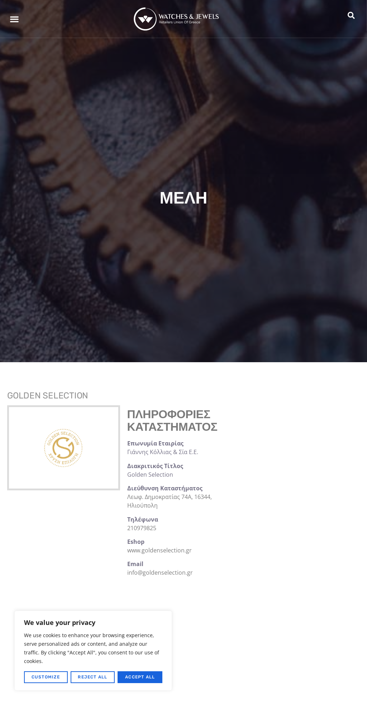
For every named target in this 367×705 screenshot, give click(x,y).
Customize (46, 677)
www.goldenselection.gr (159, 550)
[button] (14, 19)
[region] (93, 651)
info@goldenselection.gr (160, 572)
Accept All (140, 677)
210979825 (141, 528)
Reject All (92, 677)
